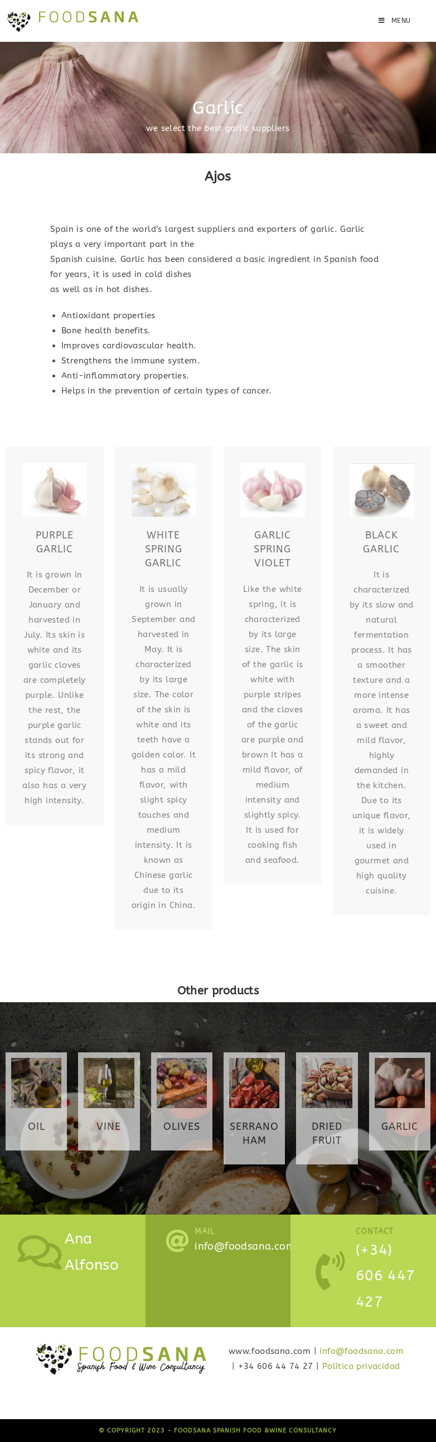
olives (181, 1126)
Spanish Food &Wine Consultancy (275, 1430)
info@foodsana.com (361, 1351)
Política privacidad (361, 1366)
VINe (108, 1126)
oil (36, 1126)
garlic (399, 1126)
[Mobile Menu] (395, 21)
